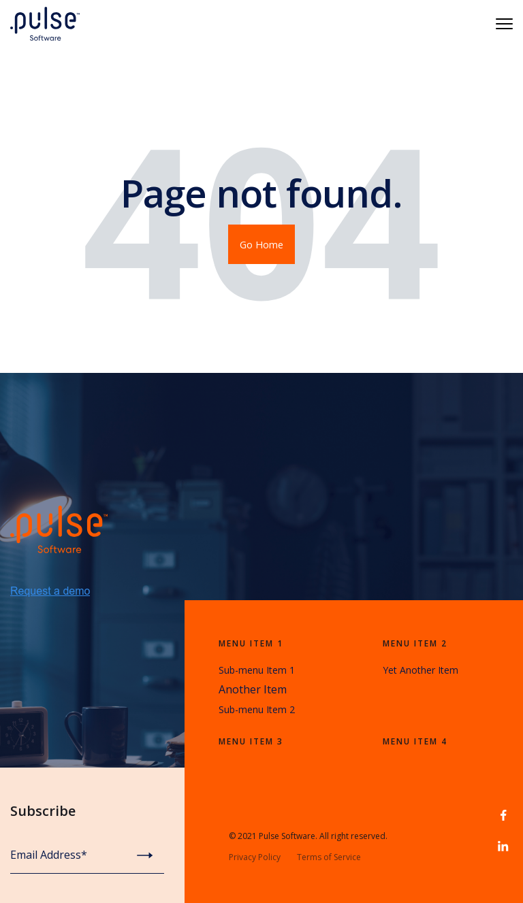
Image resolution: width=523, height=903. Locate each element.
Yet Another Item (420, 669)
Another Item (253, 689)
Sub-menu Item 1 (257, 669)
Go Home (261, 244)
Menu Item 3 (251, 741)
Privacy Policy (255, 857)
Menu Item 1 (251, 643)
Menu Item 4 (415, 741)
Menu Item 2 (415, 643)
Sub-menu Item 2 (257, 709)
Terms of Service (329, 857)
